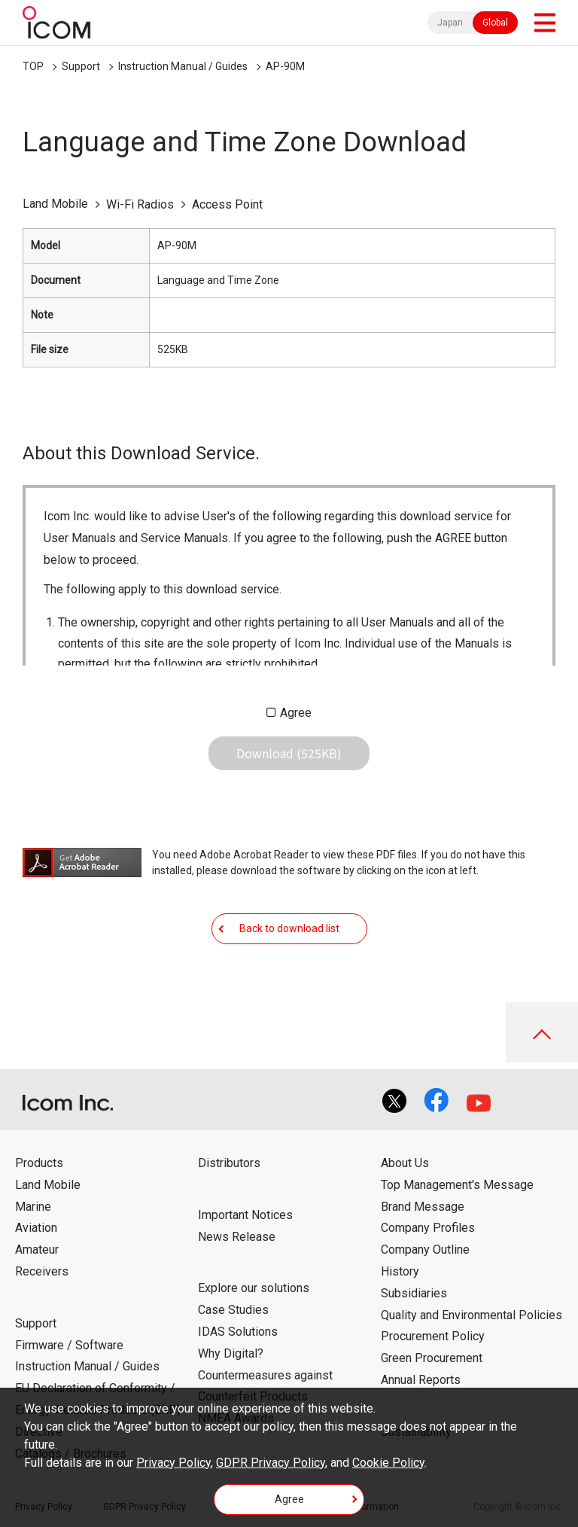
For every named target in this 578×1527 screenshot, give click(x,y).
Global (495, 22)
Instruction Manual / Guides (183, 66)
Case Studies (233, 1310)
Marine (33, 1206)
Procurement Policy (433, 1336)
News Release (236, 1237)
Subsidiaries (414, 1293)
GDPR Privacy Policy (270, 1462)
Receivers (41, 1271)
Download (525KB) (289, 753)
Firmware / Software (69, 1345)
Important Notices (245, 1215)
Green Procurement (431, 1358)
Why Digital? (230, 1353)
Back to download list (289, 928)
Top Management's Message (457, 1185)
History (400, 1271)
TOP (33, 66)
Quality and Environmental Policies (471, 1315)
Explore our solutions (253, 1288)
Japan (450, 22)
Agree (296, 713)
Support (81, 66)
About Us (405, 1163)
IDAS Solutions (238, 1331)
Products (39, 1163)
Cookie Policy (388, 1462)
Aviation (36, 1228)
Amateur (37, 1249)
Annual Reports (421, 1380)
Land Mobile (48, 1185)
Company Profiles (428, 1228)
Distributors (229, 1163)
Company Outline (425, 1249)
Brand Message (422, 1206)
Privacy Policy (173, 1462)
